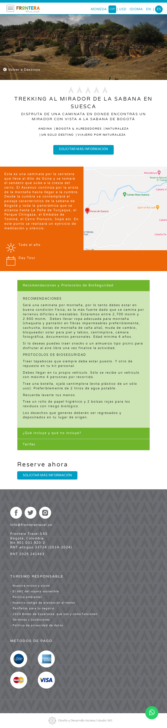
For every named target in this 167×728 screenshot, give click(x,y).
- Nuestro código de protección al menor (42, 602)
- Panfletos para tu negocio (32, 608)
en (148, 9)
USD (123, 9)
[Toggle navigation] (10, 8)
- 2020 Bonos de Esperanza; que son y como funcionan (54, 614)
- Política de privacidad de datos (36, 625)
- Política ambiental (26, 597)
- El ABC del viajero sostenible (34, 591)
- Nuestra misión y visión (30, 585)
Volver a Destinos (21, 70)
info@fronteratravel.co (31, 525)
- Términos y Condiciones (30, 619)
